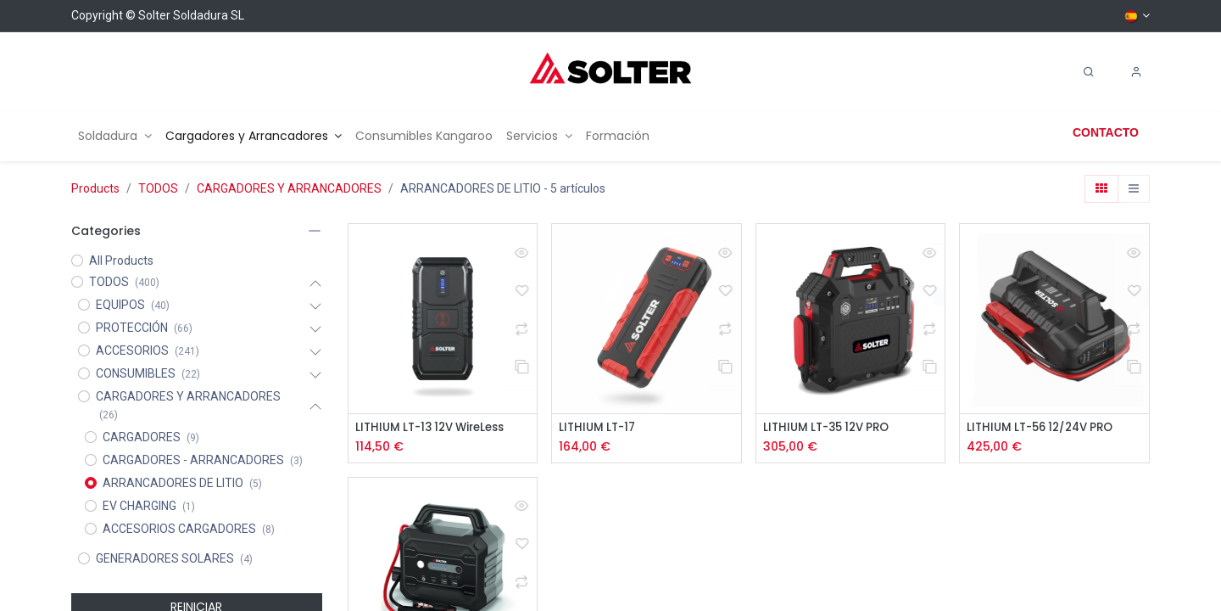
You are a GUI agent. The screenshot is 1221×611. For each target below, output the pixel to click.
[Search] (1088, 72)
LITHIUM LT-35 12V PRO (831, 428)
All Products (121, 260)
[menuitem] (115, 136)
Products (95, 188)
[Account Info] (1136, 72)
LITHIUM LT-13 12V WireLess (436, 428)
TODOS (158, 188)
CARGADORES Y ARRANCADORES (289, 188)
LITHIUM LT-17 (599, 428)
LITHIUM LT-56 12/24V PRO (1046, 428)
